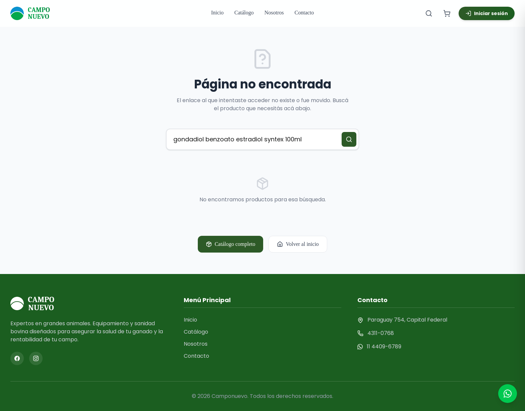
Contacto (304, 12)
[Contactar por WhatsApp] (507, 393)
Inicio (217, 12)
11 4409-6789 (384, 346)
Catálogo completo (230, 244)
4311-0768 (380, 333)
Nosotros (274, 12)
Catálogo (244, 12)
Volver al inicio (297, 244)
